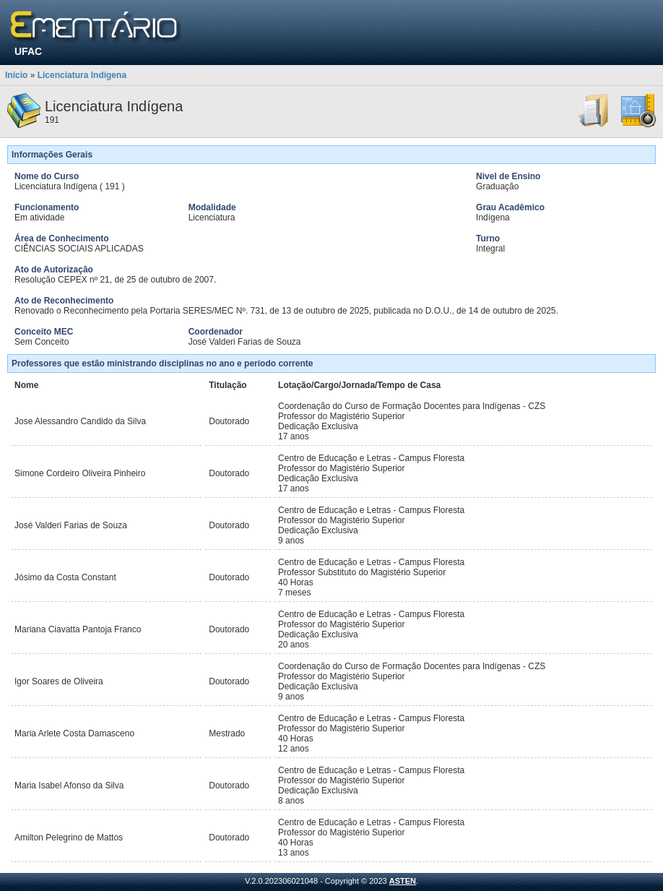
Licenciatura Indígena (82, 75)
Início (16, 75)
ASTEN (402, 881)
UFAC (28, 51)
